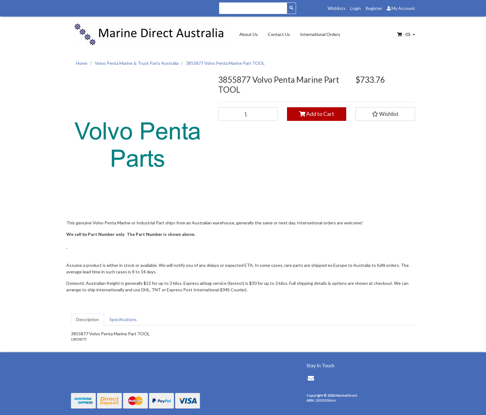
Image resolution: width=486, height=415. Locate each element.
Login (355, 8)
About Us (248, 34)
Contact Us (279, 34)
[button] (385, 114)
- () (404, 34)
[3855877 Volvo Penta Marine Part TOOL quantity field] (248, 114)
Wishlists (337, 8)
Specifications (123, 319)
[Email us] (311, 378)
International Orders (320, 34)
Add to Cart (316, 114)
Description (87, 319)
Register (373, 8)
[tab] (87, 319)
